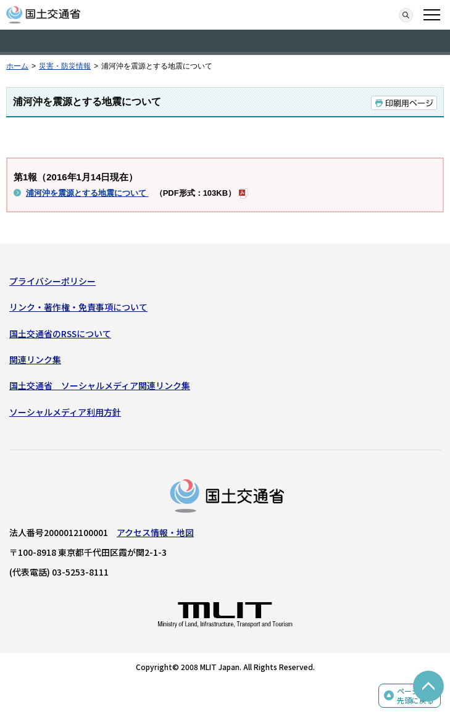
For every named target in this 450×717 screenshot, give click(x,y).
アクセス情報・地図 (155, 532)
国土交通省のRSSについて (60, 333)
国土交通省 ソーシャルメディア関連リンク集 (99, 385)
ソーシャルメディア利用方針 (65, 412)
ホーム (17, 66)
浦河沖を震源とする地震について (87, 193)
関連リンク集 (35, 359)
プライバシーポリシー (52, 281)
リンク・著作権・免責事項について (78, 307)
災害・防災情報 (65, 66)
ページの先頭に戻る (415, 696)
